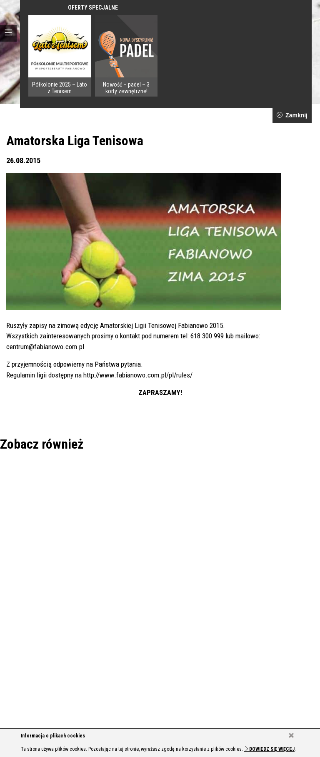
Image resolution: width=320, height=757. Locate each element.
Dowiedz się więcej (269, 749)
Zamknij (292, 115)
